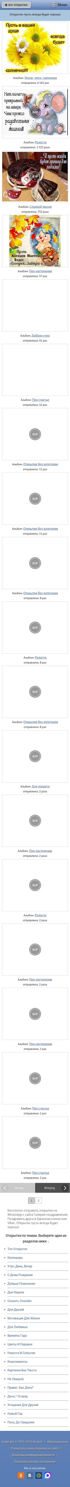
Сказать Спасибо (19, 1301)
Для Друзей (15, 1309)
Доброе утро (41, 335)
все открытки (16, 5)
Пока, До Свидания (20, 1422)
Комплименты (17, 1361)
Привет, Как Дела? (20, 1387)
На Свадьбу (15, 1379)
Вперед (49, 1188)
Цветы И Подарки (19, 1344)
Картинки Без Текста (22, 1370)
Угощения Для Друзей (22, 1405)
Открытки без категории (40, 464)
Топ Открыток (17, 1249)
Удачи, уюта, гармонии (40, 78)
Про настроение (40, 271)
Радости (40, 142)
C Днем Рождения (20, 1275)
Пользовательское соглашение (35, 1461)
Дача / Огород (17, 1396)
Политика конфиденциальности (33, 1455)
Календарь (15, 1257)
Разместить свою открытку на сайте (35, 1448)
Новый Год (14, 1413)
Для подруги (40, 786)
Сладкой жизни (41, 206)
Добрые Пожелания (21, 1283)
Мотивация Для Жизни (23, 1318)
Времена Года (17, 1335)
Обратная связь (57, 1442)
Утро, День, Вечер (19, 1266)
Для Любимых (17, 1327)
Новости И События (21, 1353)
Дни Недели (15, 1292)
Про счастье (40, 399)
